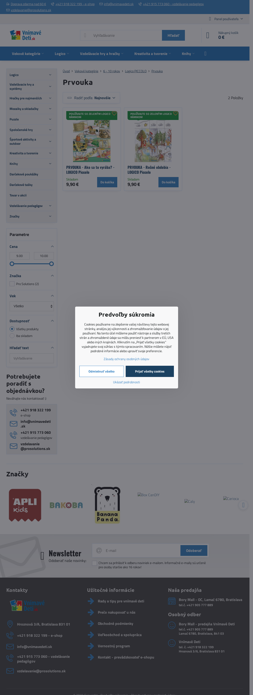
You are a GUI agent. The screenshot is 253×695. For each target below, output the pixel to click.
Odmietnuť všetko (101, 371)
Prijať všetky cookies (150, 371)
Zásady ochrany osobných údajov (126, 358)
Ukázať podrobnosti (126, 382)
